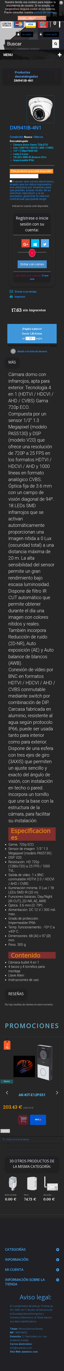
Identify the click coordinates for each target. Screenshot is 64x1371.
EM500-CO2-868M (10, 1195)
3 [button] (11, 1143)
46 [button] (44, 1152)
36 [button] (10, 1152)
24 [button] (25, 1147)
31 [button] (49, 1147)
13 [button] (45, 1143)
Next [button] (57, 1092)
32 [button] (52, 1147)
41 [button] (27, 1152)
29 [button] (42, 1147)
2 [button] (8, 1143)
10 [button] (35, 1143)
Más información (37, 18)
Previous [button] (7, 1092)
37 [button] (13, 1152)
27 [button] (35, 1147)
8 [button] (28, 1143)
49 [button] (54, 1152)
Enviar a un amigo (26, 291)
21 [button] (15, 1147)
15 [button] (52, 1143)
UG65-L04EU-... (47, 1195)
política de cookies (45, 12)
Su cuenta (26, 34)
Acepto (22, 18)
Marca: (38, 137)
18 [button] (4, 1147)
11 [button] (39, 1143)
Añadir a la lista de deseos (32, 351)
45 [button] (40, 1152)
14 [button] (49, 1143)
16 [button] (56, 1143)
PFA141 (26, 1195)
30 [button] (45, 1147)
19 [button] (8, 1147)
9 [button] (32, 1143)
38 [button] (16, 1152)
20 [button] (11, 1147)
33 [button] (56, 1147)
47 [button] (47, 1152)
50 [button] (57, 1152)
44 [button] (37, 1152)
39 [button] (20, 1152)
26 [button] (32, 1147)
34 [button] (59, 1147)
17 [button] (59, 1143)
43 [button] (33, 1152)
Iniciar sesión (51, 34)
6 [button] (22, 1143)
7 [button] (25, 1143)
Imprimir (20, 296)
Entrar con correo (32, 264)
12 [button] (42, 1143)
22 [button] (18, 1147)
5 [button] (18, 1143)
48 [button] (51, 1152)
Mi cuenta (14, 1269)
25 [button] (28, 1147)
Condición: (17, 137)
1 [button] (4, 1143)
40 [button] (23, 1152)
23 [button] (22, 1147)
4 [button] (15, 1143)
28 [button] (39, 1147)
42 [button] (30, 1152)
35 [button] (6, 1152)
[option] (32, 1091)
